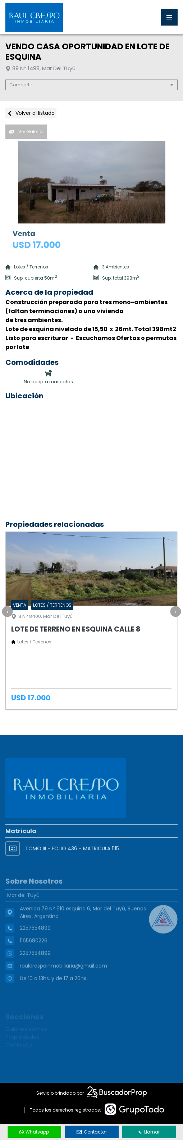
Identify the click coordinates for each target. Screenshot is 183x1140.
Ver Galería (26, 131)
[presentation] (7, 611)
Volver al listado (31, 113)
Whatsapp (34, 1132)
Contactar (92, 1132)
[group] (91, 182)
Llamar (149, 1132)
